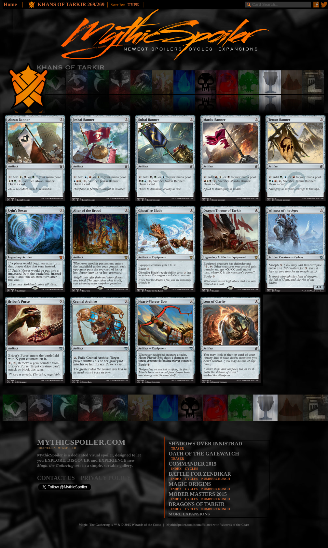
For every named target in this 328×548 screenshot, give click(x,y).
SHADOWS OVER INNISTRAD (205, 443)
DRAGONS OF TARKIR (197, 504)
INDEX (176, 468)
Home (10, 4)
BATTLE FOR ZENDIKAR (200, 474)
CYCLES (191, 468)
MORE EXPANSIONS (189, 514)
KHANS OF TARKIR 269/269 (70, 4)
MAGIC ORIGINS (190, 484)
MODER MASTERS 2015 (198, 494)
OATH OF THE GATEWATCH (204, 453)
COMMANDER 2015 (192, 464)
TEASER (177, 448)
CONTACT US (59, 478)
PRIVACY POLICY (106, 478)
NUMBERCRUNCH (215, 479)
